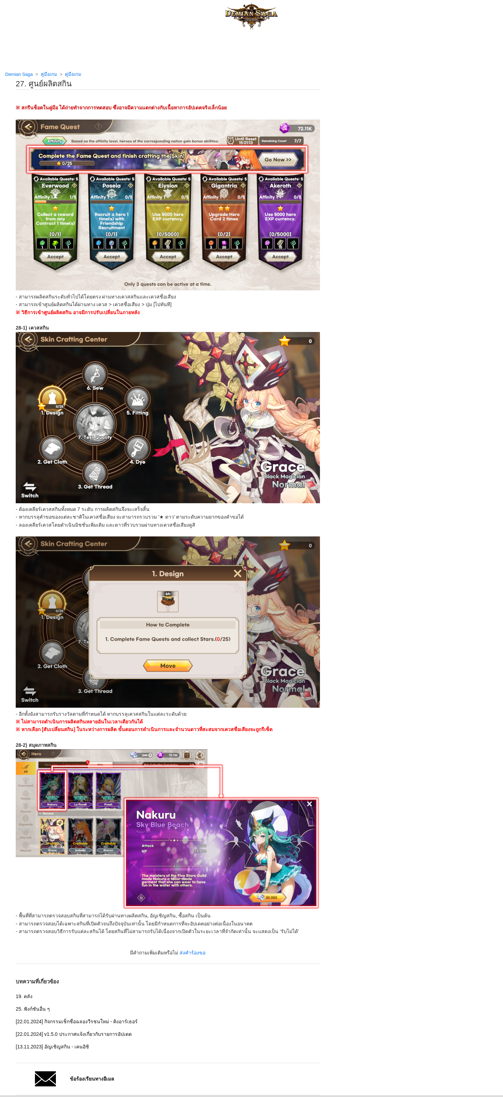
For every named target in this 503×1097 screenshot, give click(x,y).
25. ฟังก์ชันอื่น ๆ (33, 1009)
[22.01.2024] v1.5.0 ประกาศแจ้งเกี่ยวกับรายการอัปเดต (74, 1034)
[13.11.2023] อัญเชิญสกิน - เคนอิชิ (52, 1046)
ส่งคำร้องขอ (192, 952)
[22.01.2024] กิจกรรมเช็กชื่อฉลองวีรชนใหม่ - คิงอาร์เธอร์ (77, 1021)
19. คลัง (24, 996)
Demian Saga (19, 74)
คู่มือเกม (49, 74)
